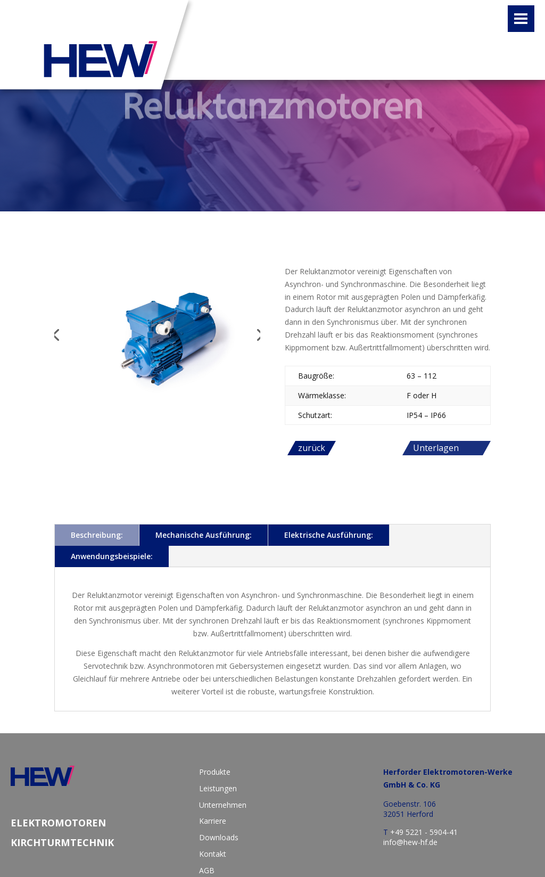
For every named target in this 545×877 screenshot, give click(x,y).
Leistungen (218, 788)
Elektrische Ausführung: (328, 535)
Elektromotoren (58, 823)
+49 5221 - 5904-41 (424, 832)
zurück (311, 448)
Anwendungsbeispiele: (112, 556)
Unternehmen (222, 805)
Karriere (212, 821)
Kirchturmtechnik (62, 843)
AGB (206, 870)
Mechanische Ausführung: (203, 535)
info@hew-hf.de (410, 842)
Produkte (214, 772)
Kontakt (212, 854)
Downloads (218, 837)
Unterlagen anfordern (436, 448)
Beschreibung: (97, 535)
